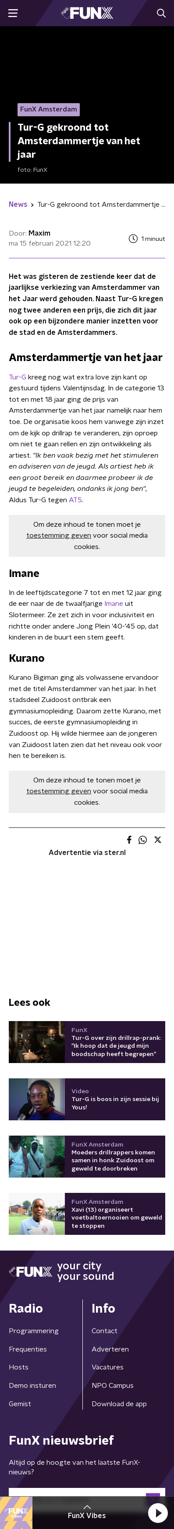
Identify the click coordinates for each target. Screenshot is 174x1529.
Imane (113, 603)
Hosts (18, 1367)
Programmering (34, 1330)
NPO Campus (113, 1385)
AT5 (75, 500)
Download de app (119, 1403)
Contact (104, 1330)
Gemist (20, 1403)
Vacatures (108, 1367)
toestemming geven (58, 535)
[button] (158, 1513)
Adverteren (110, 1349)
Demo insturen (32, 1385)
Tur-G (17, 377)
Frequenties (28, 1349)
